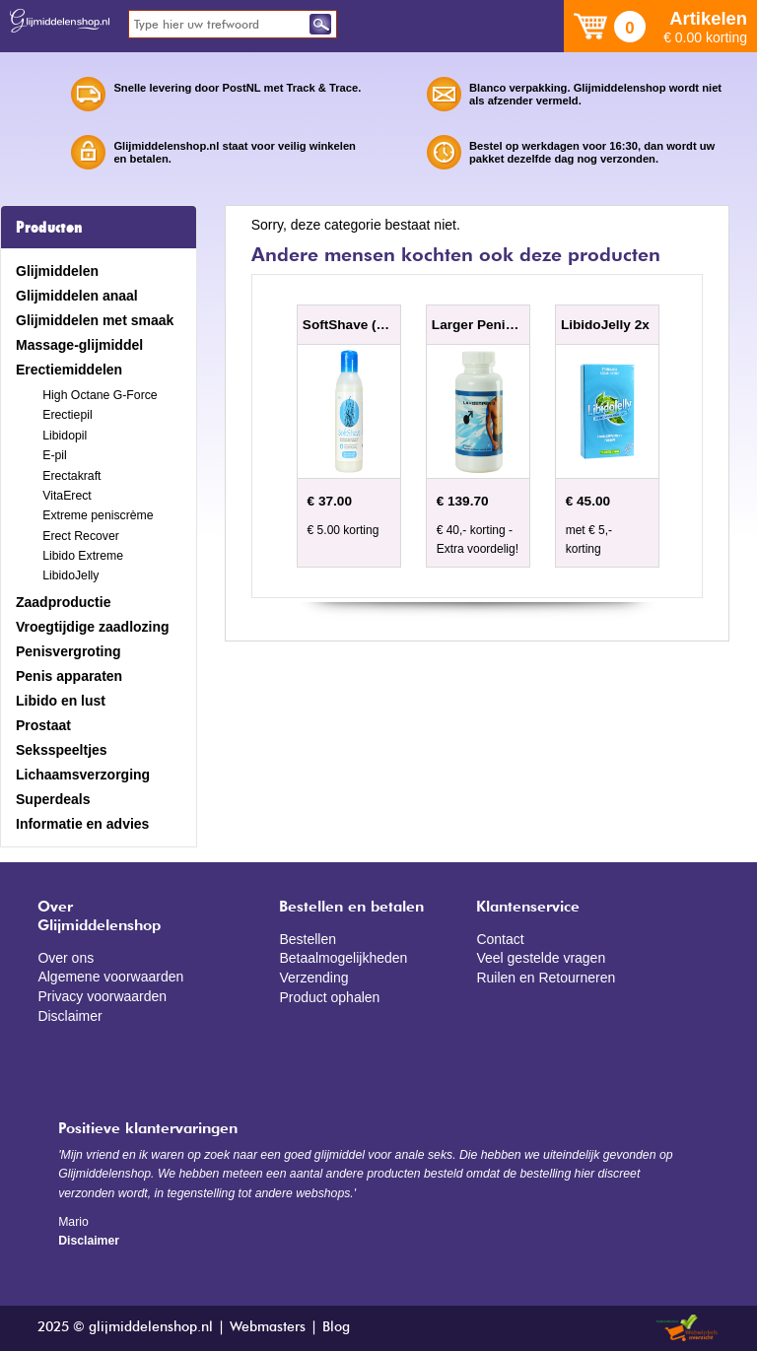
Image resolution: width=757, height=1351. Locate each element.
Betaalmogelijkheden (343, 958)
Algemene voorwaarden (110, 976)
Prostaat (43, 725)
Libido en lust (60, 701)
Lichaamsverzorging (83, 774)
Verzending (313, 977)
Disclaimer (69, 1016)
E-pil (54, 455)
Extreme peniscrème (97, 515)
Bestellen (307, 939)
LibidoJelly (70, 575)
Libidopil (64, 435)
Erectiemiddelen (69, 369)
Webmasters (268, 1327)
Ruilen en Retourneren (545, 977)
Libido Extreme (82, 556)
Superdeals (53, 799)
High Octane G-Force (99, 395)
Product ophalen (329, 997)
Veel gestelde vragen (540, 958)
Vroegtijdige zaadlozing (93, 627)
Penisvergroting (68, 651)
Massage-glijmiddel (79, 345)
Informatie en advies (82, 824)
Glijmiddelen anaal (77, 296)
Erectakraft (71, 476)
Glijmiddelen (57, 271)
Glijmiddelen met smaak (94, 320)
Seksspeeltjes (61, 750)
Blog (336, 1327)
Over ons (65, 958)
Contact (499, 939)
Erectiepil (67, 415)
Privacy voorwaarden (102, 996)
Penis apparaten (69, 676)
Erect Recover (80, 536)
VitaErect (66, 496)
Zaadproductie (63, 602)
